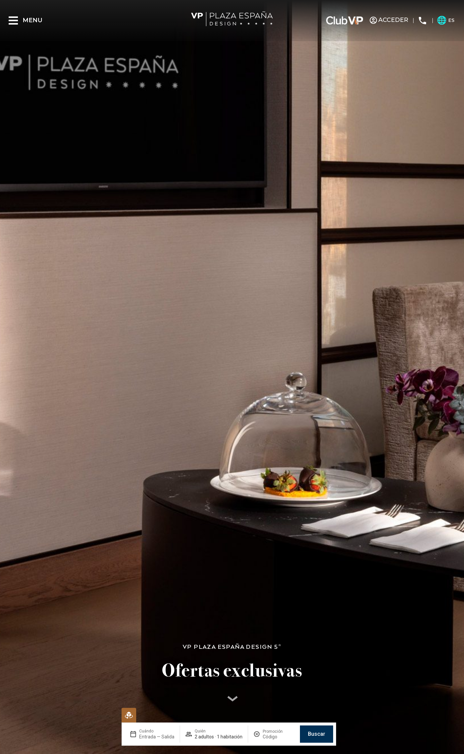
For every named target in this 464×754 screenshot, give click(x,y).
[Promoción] (279, 736)
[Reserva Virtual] (129, 715)
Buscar (316, 734)
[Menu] (13, 20)
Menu (33, 20)
